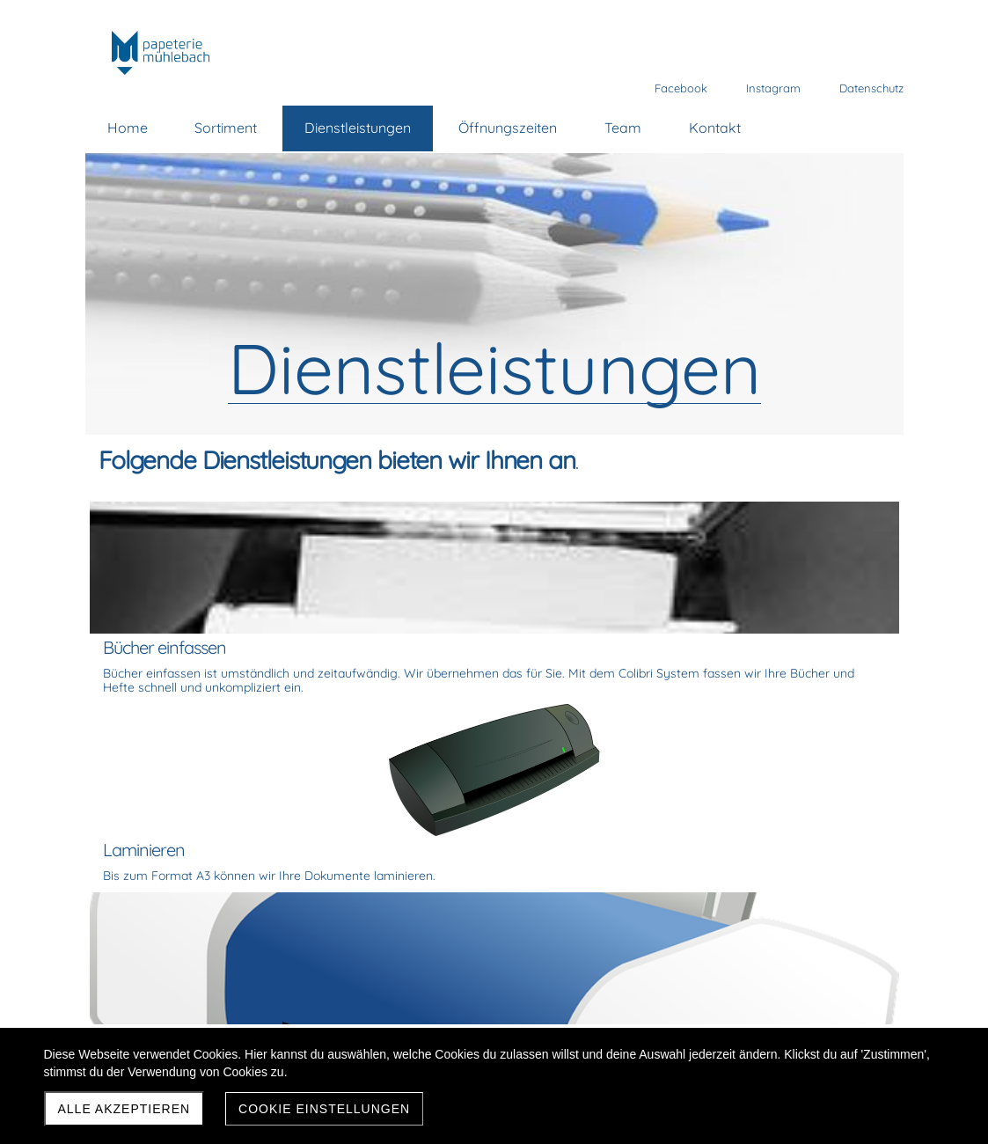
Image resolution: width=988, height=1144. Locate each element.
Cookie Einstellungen (324, 1109)
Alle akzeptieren (124, 1109)
